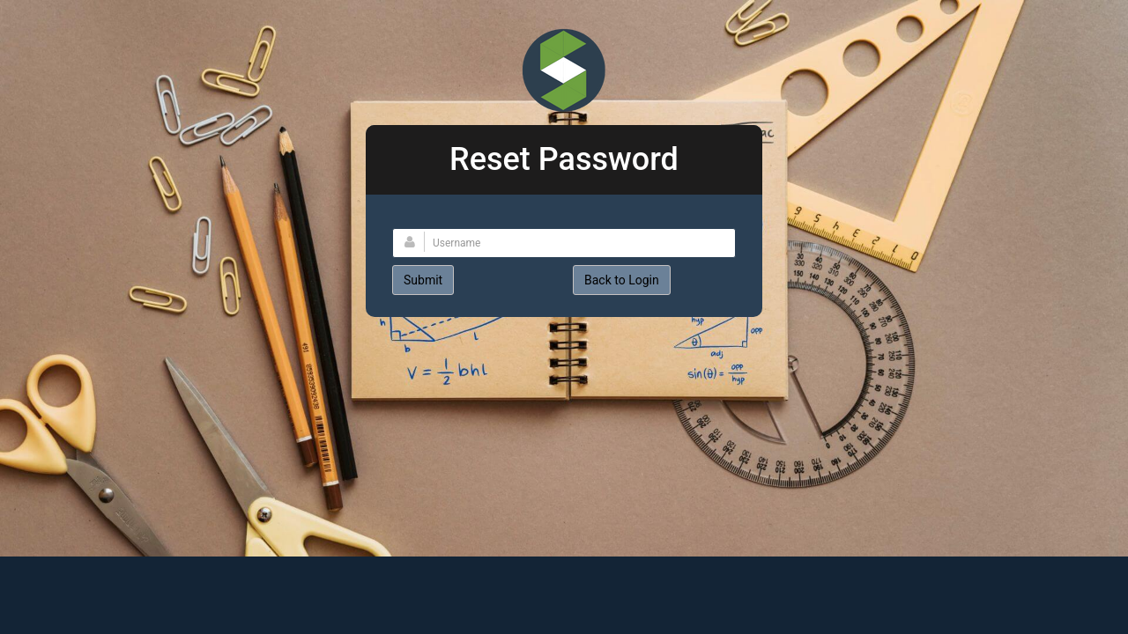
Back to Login (621, 280)
